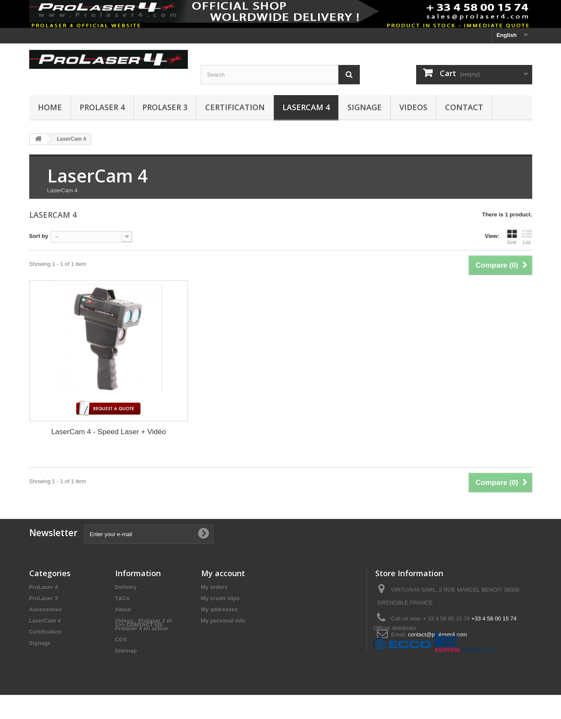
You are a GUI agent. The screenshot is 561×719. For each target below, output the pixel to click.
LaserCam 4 (306, 107)
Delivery (126, 587)
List (527, 237)
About (123, 609)
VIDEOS (413, 107)
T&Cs (122, 598)
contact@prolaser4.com (437, 634)
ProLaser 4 (102, 107)
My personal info (223, 620)
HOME (50, 107)
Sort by (39, 236)
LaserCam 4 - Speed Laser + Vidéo (108, 432)
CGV (121, 639)
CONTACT (464, 107)
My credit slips (220, 598)
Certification (45, 632)
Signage (364, 107)
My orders (214, 587)
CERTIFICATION (235, 107)
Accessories (45, 609)
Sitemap (126, 651)
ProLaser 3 (164, 107)
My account (223, 573)
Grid (512, 237)
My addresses (219, 609)
